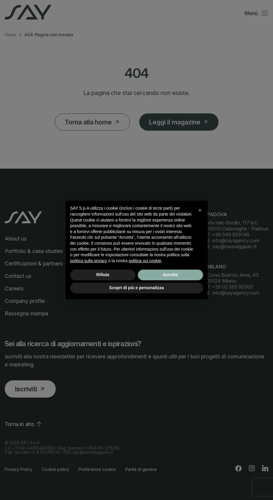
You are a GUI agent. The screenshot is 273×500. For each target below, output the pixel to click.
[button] (200, 210)
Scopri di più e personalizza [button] (136, 287)
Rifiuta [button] (102, 274)
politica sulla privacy (88, 260)
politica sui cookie (145, 260)
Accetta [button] (170, 274)
